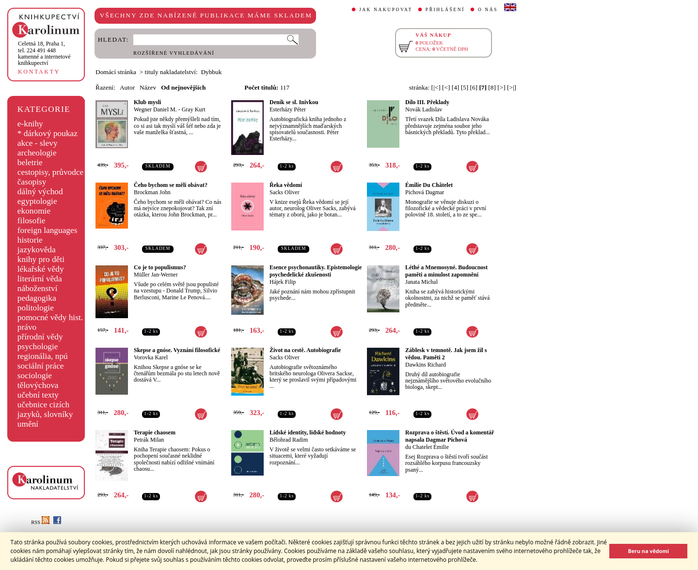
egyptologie (37, 201)
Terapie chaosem (154, 432)
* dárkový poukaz (47, 133)
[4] (456, 87)
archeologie (37, 152)
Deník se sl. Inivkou (294, 102)
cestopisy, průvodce (50, 172)
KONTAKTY (39, 71)
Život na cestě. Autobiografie (305, 350)
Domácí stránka (115, 72)
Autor (127, 87)
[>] (501, 87)
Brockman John (152, 192)
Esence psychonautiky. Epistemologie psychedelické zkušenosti (316, 271)
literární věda (39, 278)
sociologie (34, 375)
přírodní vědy (40, 336)
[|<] (436, 87)
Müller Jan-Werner (156, 274)
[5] (465, 87)
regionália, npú (42, 356)
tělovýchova (38, 385)
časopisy (32, 181)
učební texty (38, 395)
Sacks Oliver (285, 192)
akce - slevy (37, 143)
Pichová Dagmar (424, 192)
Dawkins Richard (425, 364)
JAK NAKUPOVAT (385, 9)
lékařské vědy (40, 269)
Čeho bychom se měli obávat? (170, 185)
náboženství (37, 288)
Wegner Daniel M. (155, 109)
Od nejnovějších (183, 87)
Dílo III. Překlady (427, 102)
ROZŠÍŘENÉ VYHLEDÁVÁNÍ (173, 53)
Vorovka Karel (151, 357)
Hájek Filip (283, 281)
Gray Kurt (194, 109)
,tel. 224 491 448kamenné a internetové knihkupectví (44, 53)
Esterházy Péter (288, 109)
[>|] (511, 87)
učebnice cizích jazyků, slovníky (45, 409)
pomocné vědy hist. (50, 317)
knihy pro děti (40, 259)
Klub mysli (147, 102)
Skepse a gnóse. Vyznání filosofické (177, 350)
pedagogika (36, 298)
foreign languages (47, 230)
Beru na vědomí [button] (648, 551)
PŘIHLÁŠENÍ (445, 9)
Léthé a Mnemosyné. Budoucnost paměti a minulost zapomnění (446, 271)
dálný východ (40, 191)
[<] (446, 87)
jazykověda (36, 249)
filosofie (31, 220)
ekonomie (33, 211)
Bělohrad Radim (289, 439)
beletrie (30, 162)
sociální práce (40, 365)
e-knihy (30, 123)
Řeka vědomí (286, 185)
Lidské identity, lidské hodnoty (308, 432)
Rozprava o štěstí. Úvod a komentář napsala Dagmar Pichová (449, 436)
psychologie (37, 346)
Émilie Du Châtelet (429, 185)
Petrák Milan (149, 439)
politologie (35, 307)
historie (30, 240)
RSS (40, 522)
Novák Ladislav (423, 109)
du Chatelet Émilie (427, 447)
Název (148, 87)
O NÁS (488, 9)
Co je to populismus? (160, 267)
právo (26, 327)
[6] (474, 87)
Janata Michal (421, 281)
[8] (492, 87)
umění (27, 424)
